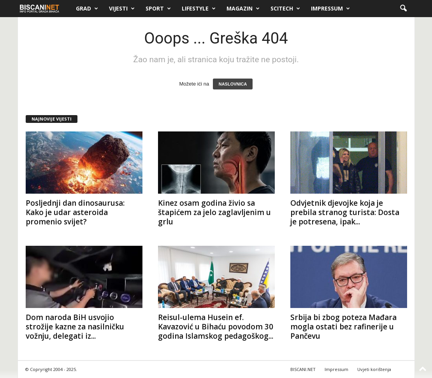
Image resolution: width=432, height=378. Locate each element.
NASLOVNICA (233, 84)
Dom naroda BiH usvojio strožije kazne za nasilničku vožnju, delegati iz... (75, 326)
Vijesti (122, 8)
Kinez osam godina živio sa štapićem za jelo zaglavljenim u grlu (214, 212)
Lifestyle (199, 8)
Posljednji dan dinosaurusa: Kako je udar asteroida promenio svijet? (75, 212)
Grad (87, 8)
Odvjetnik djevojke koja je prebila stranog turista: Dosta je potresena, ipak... (344, 212)
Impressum (330, 8)
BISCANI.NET (303, 369)
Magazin (243, 8)
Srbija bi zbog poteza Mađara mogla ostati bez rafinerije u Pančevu (343, 326)
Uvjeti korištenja (374, 369)
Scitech (285, 8)
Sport (158, 8)
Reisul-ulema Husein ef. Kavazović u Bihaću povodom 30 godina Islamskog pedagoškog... (215, 326)
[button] (403, 8)
